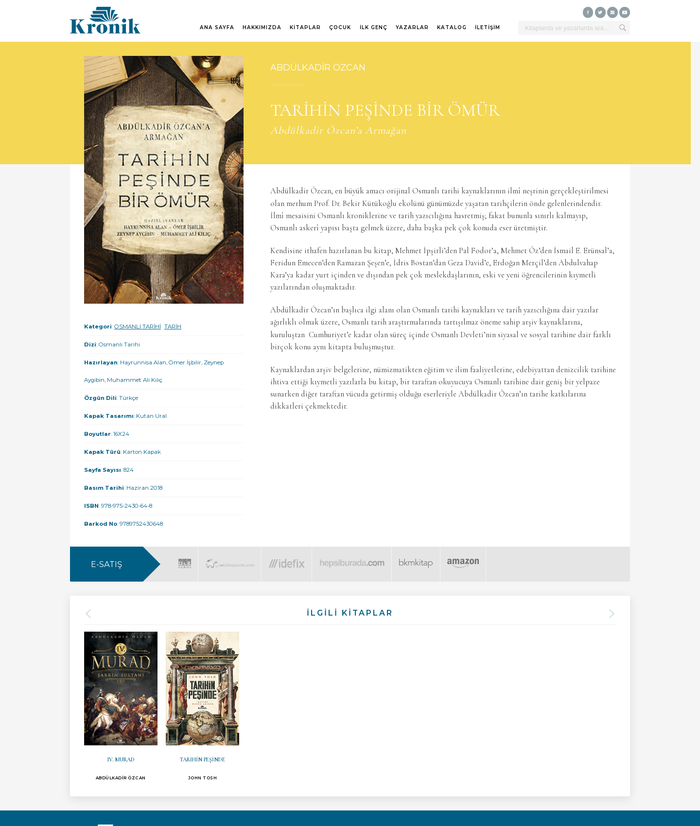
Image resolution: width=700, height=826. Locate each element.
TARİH (172, 326)
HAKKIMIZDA (262, 27)
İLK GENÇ (373, 27)
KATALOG (452, 27)
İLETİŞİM (487, 27)
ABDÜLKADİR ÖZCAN (318, 67)
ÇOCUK (340, 27)
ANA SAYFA (217, 27)
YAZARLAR (412, 27)
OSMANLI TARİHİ (137, 326)
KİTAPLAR (305, 27)
